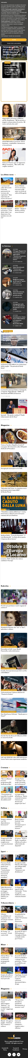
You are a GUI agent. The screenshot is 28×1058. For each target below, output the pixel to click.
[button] (9, 1054)
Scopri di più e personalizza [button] (14, 43)
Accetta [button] (14, 39)
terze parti (24, 12)
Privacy (25, 1049)
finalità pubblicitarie (5, 21)
